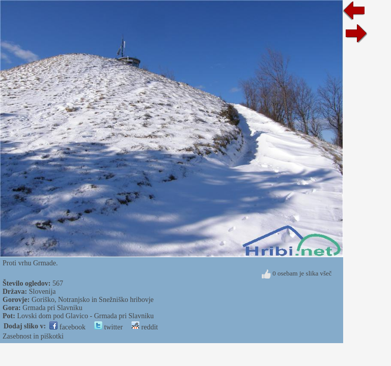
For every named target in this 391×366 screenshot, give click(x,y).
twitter (108, 327)
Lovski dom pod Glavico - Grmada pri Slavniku (85, 316)
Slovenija (42, 291)
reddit (144, 327)
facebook (67, 327)
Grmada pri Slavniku (52, 308)
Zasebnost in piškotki (33, 336)
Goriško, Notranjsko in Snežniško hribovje (93, 299)
